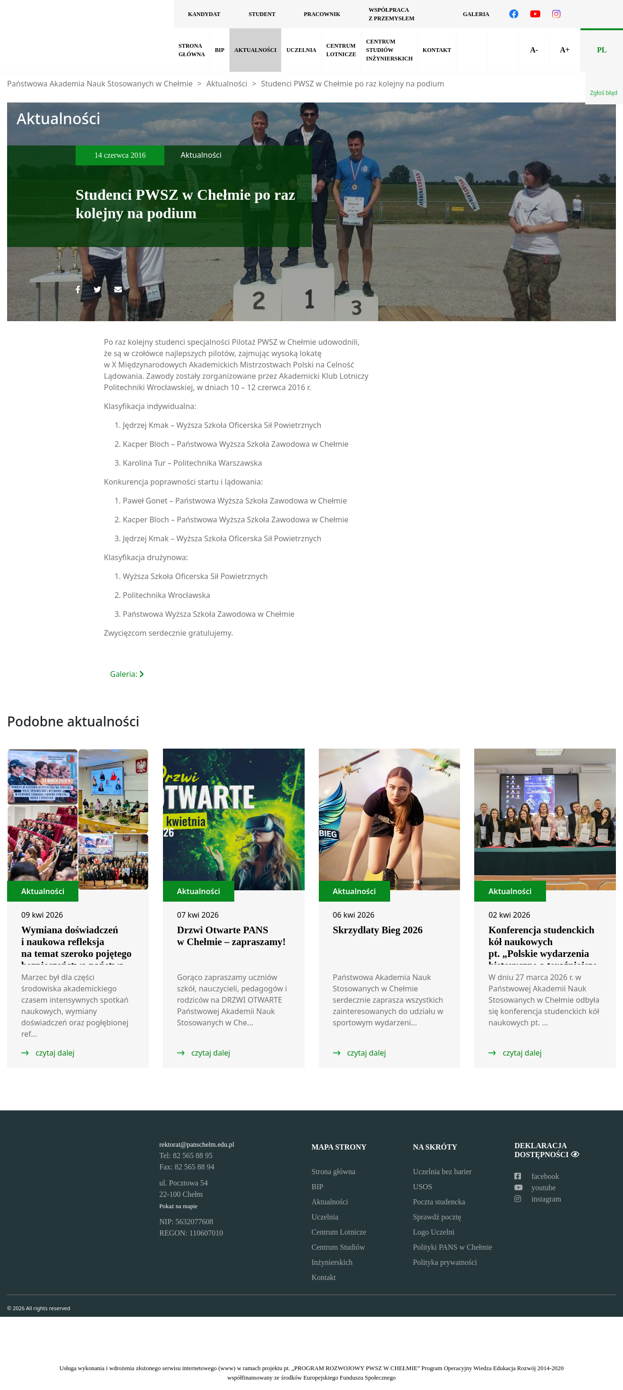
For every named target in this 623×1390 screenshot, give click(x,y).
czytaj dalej (54, 1053)
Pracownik (322, 14)
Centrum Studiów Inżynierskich (389, 50)
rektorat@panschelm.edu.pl (196, 1144)
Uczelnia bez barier (442, 1172)
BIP (219, 50)
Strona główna (192, 50)
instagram (537, 1199)
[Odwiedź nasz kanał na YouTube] (535, 14)
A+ (565, 50)
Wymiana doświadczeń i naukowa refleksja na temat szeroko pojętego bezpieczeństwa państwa (76, 947)
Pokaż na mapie (178, 1206)
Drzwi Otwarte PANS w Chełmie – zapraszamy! (231, 935)
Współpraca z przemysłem (391, 14)
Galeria (476, 14)
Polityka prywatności (445, 1262)
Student (261, 14)
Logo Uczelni (433, 1232)
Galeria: (128, 674)
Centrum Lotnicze (341, 50)
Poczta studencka (439, 1202)
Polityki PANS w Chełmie (452, 1247)
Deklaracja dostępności (546, 1150)
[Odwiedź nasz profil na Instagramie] (556, 14)
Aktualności (255, 50)
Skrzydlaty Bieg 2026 (378, 930)
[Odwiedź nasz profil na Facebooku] (514, 14)
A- (534, 50)
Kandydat (204, 14)
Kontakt (437, 50)
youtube (535, 1188)
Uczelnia (301, 50)
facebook (536, 1176)
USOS (422, 1187)
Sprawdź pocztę (437, 1217)
